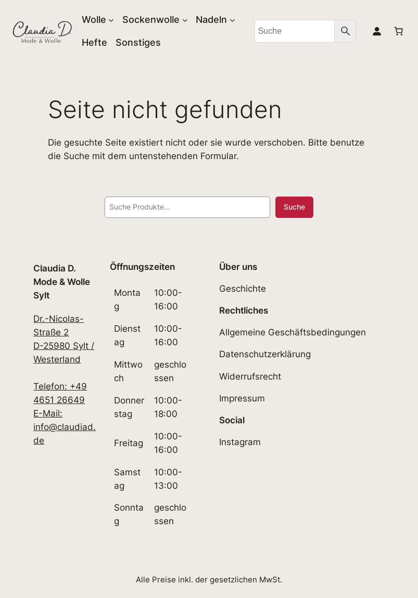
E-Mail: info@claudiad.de (64, 427)
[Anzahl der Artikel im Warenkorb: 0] (399, 31)
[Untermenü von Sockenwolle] (185, 20)
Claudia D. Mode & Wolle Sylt (61, 282)
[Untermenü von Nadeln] (232, 20)
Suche (294, 206)
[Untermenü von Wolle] (111, 20)
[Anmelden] (377, 31)
